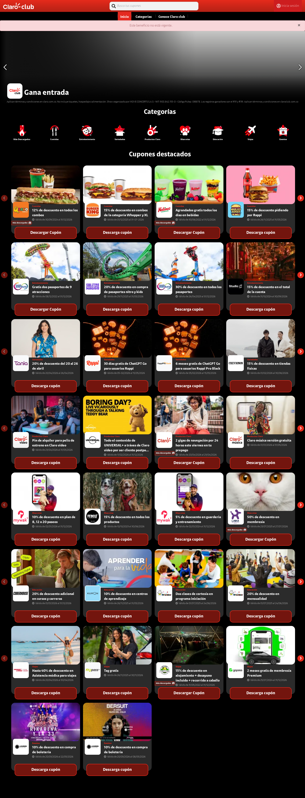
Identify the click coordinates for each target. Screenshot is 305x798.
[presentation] (4, 198)
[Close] (299, 25)
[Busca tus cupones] (154, 6)
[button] (300, 67)
